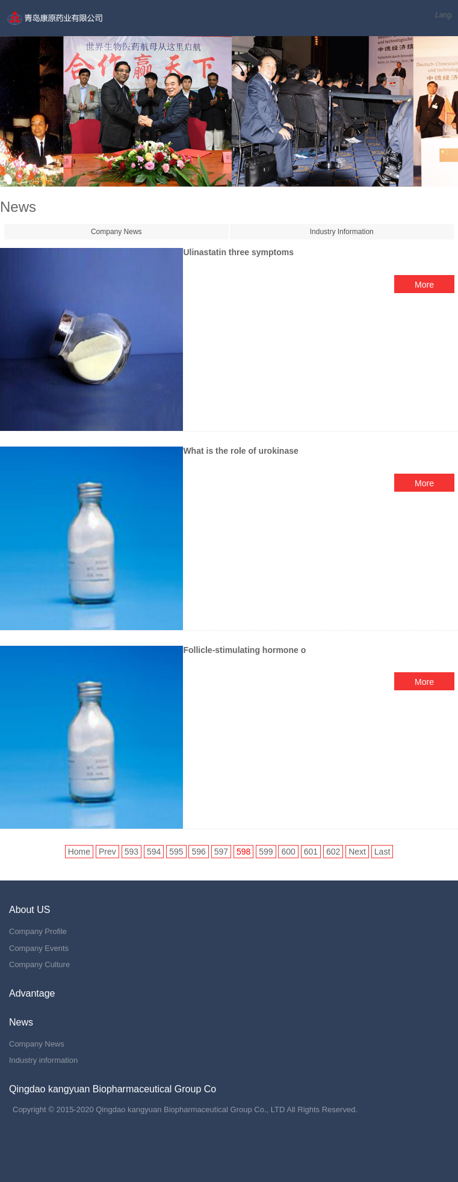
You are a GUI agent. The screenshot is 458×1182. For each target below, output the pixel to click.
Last (382, 851)
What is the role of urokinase (240, 451)
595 (176, 851)
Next (357, 851)
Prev (107, 851)
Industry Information (342, 231)
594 (154, 851)
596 (198, 851)
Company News (116, 231)
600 (288, 851)
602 (333, 851)
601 (311, 851)
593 (131, 851)
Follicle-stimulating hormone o (244, 650)
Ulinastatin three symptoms (238, 252)
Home (79, 851)
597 (221, 851)
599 (266, 851)
